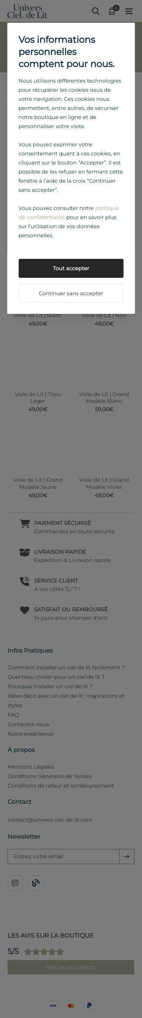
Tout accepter (71, 268)
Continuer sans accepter (71, 293)
